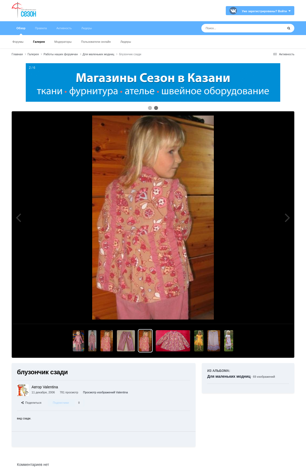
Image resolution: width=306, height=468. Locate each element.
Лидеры (125, 41)
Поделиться (31, 402)
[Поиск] (232, 28)
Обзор (21, 31)
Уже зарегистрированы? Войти (266, 11)
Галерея (39, 41)
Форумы (17, 41)
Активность (64, 28)
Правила (41, 28)
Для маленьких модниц (228, 376)
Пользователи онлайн (96, 41)
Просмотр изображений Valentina (105, 392)
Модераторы (63, 41)
